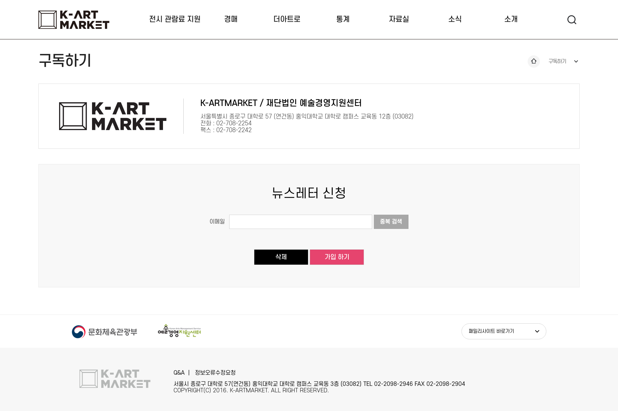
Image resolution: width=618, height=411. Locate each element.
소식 (455, 19)
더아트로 (287, 19)
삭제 (281, 257)
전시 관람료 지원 (175, 19)
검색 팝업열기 (571, 19)
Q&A (179, 373)
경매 (231, 19)
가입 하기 (337, 257)
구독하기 (557, 61)
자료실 (399, 19)
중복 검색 (391, 222)
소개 (511, 19)
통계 (343, 19)
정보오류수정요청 (215, 373)
